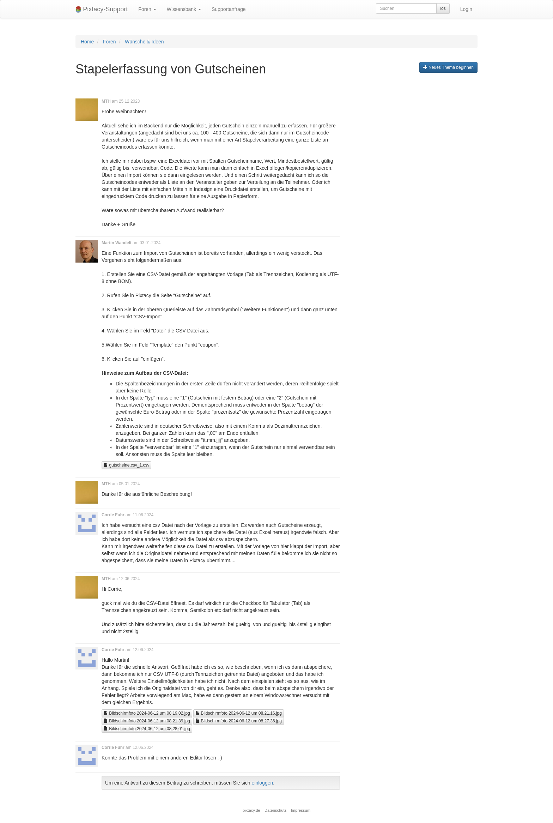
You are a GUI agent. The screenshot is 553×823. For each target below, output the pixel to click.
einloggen (262, 783)
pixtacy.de (251, 810)
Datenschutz (275, 810)
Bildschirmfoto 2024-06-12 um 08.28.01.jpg (147, 728)
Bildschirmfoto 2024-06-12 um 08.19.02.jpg (147, 713)
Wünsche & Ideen (144, 41)
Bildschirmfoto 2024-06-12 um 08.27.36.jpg (238, 721)
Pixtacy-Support (101, 9)
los (442, 8)
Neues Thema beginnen (448, 67)
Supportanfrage (229, 9)
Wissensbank (184, 9)
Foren (147, 9)
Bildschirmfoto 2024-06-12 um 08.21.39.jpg (147, 721)
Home (87, 41)
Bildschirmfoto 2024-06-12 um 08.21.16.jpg (238, 713)
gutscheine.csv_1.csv (126, 465)
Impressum (300, 810)
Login (466, 9)
